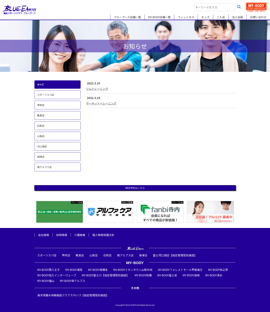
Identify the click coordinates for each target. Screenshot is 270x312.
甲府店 (40, 105)
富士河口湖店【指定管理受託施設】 (175, 255)
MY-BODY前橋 (143, 275)
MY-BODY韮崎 (191, 275)
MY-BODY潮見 (73, 270)
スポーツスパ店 (45, 94)
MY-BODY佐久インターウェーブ (56, 275)
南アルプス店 (44, 167)
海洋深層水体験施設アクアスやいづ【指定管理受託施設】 (73, 295)
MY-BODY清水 (213, 275)
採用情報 (61, 235)
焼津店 (40, 156)
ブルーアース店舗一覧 (127, 17)
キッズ (205, 17)
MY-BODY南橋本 (98, 270)
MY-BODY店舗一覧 (159, 17)
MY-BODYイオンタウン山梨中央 (132, 270)
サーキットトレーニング (101, 103)
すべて (40, 84)
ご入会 (221, 17)
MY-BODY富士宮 (167, 275)
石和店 (40, 125)
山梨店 (40, 136)
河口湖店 (42, 146)
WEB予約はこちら (135, 188)
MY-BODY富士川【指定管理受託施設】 (105, 275)
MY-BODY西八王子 (48, 270)
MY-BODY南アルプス (72, 281)
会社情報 (43, 235)
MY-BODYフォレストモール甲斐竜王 (180, 270)
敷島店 (40, 115)
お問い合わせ (258, 17)
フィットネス (186, 17)
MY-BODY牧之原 (218, 270)
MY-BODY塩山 (45, 281)
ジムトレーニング (97, 89)
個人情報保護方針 (103, 235)
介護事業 (79, 235)
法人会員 (237, 17)
